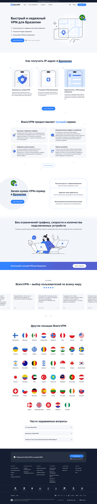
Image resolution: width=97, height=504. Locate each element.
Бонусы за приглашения (53, 472)
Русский (83, 500)
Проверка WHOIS (41, 472)
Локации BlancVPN (15, 470)
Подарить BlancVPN (15, 476)
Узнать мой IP (40, 470)
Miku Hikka (48, 308)
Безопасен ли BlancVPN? (48, 433)
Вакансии (65, 470)
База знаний (78, 468)
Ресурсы (43, 4)
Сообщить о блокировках (53, 481)
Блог (76, 472)
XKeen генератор (41, 474)
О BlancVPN (65, 468)
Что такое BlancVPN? (48, 427)
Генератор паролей (41, 468)
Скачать (51, 4)
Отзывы (12, 472)
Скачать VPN (78, 470)
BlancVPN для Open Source (54, 476)
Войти (74, 4)
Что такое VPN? (14, 468)
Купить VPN (82, 4)
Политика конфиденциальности (29, 472)
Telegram (13, 495)
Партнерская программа (53, 469)
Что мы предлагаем (33, 4)
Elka (73, 308)
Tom (24, 308)
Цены (25, 4)
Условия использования (27, 469)
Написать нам (71, 500)
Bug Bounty (52, 478)
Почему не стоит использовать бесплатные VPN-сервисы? (48, 439)
